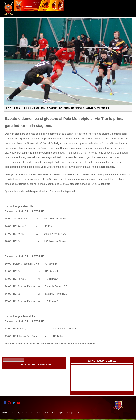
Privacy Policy (66, 413)
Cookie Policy (77, 413)
